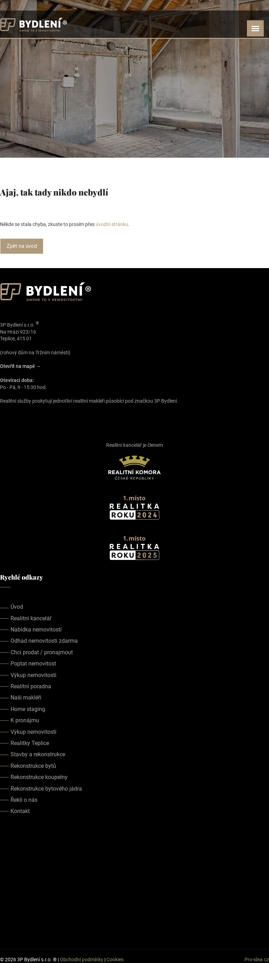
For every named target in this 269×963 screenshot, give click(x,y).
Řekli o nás (24, 800)
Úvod (17, 606)
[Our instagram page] (14, 417)
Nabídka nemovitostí (36, 629)
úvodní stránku (112, 224)
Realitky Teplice (30, 743)
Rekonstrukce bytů (33, 765)
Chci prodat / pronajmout (42, 652)
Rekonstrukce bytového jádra (46, 788)
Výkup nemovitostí (33, 731)
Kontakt (20, 811)
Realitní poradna (31, 686)
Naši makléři (26, 697)
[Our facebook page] (4, 417)
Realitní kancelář (31, 618)
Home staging (28, 709)
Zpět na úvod (22, 246)
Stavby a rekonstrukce (38, 754)
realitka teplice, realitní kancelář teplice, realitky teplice (134, 881)
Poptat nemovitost (33, 663)
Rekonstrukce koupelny (39, 777)
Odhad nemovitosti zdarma (44, 640)
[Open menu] (255, 28)
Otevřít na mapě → (20, 366)
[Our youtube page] (24, 417)
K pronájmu (25, 720)
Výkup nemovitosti (33, 674)
